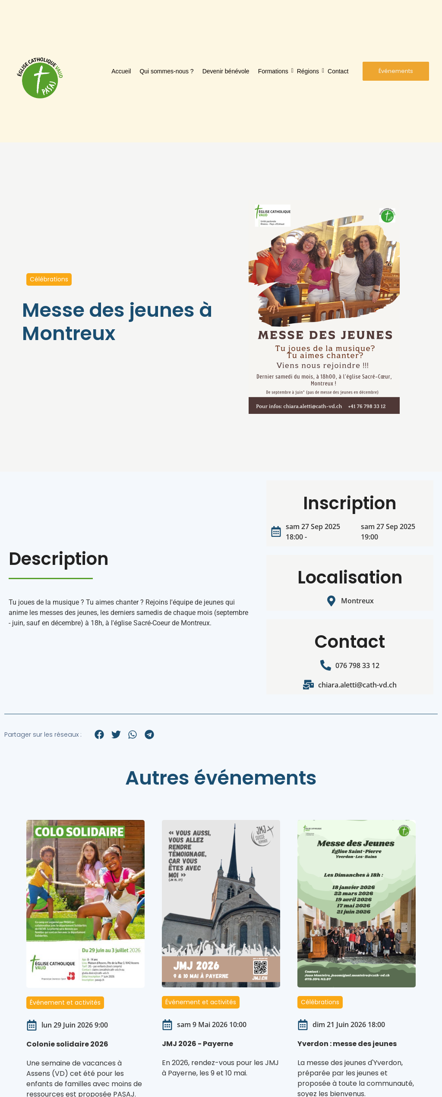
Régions (308, 71)
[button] (99, 734)
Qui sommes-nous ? (166, 71)
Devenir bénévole (225, 71)
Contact (338, 71)
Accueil (121, 71)
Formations (274, 71)
